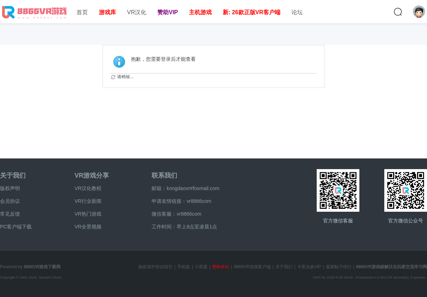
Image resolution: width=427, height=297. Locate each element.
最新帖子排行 (339, 266)
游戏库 (107, 12)
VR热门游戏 (87, 214)
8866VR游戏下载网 (42, 266)
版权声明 (10, 188)
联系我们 (164, 175)
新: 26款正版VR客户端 (251, 12)
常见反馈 (10, 214)
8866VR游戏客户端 (252, 266)
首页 (82, 12)
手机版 (183, 266)
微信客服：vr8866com (176, 214)
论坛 (297, 12)
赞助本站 (220, 266)
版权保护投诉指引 (155, 266)
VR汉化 (136, 12)
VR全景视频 (87, 227)
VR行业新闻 (87, 201)
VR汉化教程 (87, 188)
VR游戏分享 (91, 175)
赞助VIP (167, 12)
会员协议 (10, 201)
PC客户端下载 (16, 227)
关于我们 (13, 175)
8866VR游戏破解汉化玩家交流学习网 (391, 266)
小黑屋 (201, 266)
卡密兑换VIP (309, 266)
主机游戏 (200, 12)
